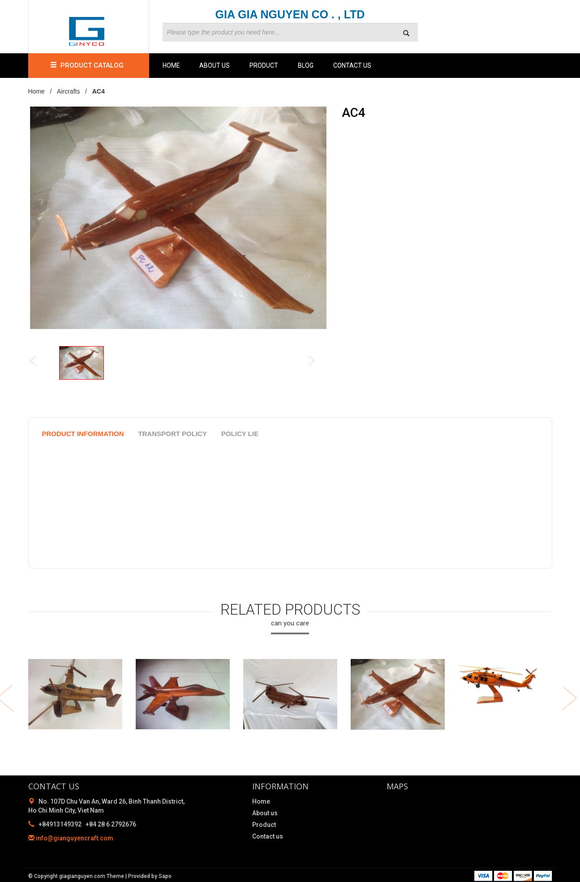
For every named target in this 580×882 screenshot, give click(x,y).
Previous (39, 361)
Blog (306, 65)
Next (318, 361)
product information (83, 433)
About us (214, 65)
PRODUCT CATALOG (88, 65)
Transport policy (172, 433)
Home (171, 65)
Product (263, 65)
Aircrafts (68, 91)
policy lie (239, 433)
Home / (42, 91)
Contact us (352, 65)
